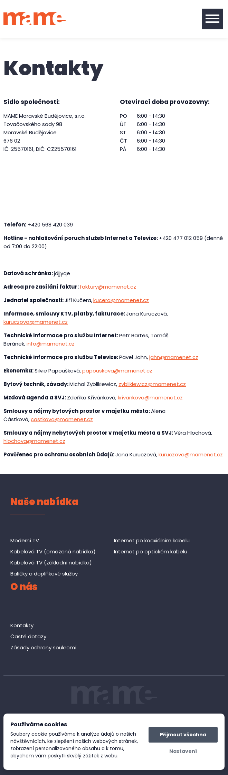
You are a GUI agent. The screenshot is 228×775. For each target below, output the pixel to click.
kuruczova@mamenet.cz (35, 322)
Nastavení (183, 751)
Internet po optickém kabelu (150, 551)
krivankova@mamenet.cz (150, 397)
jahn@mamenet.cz (173, 357)
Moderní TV (24, 540)
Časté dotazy (28, 636)
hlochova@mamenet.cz (34, 441)
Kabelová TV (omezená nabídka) (53, 551)
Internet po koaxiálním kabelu (152, 540)
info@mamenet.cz (51, 343)
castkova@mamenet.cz (62, 419)
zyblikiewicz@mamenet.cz (152, 384)
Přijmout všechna (183, 734)
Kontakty (22, 625)
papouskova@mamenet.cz (117, 370)
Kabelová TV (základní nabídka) (51, 562)
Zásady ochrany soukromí (43, 647)
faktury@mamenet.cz (108, 286)
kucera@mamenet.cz (121, 300)
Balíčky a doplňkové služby (44, 573)
